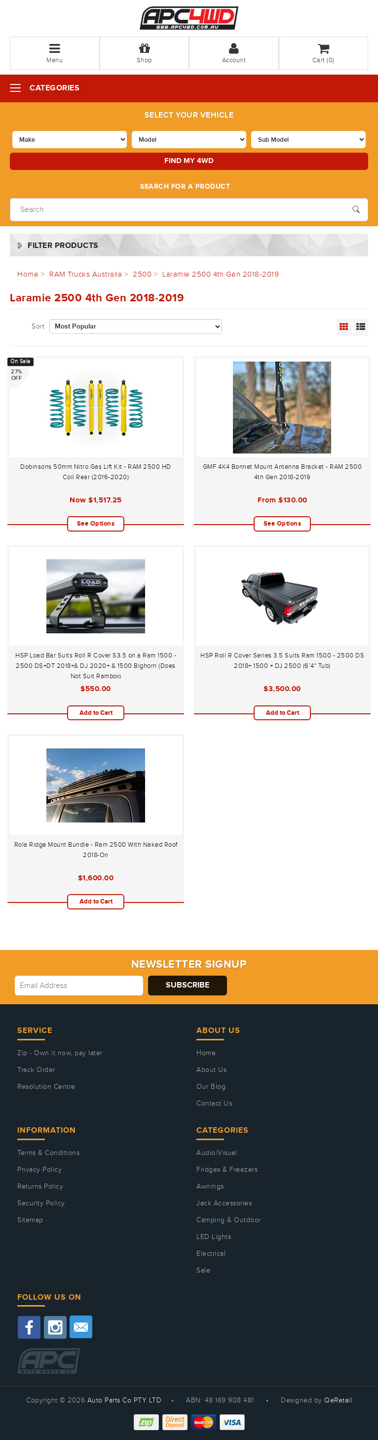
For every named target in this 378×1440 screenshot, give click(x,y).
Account (234, 53)
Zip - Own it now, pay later (60, 1053)
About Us (211, 1070)
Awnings (210, 1187)
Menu (54, 53)
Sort (38, 326)
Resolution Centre (46, 1087)
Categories (54, 88)
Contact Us (214, 1104)
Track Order (36, 1070)
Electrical (211, 1254)
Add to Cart (96, 713)
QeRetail (338, 1400)
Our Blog (211, 1087)
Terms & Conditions (48, 1153)
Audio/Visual (216, 1153)
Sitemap (30, 1220)
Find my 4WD (189, 160)
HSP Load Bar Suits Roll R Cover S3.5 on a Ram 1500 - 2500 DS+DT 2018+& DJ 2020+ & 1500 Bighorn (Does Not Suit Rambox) (95, 666)
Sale (203, 1271)
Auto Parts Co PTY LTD (124, 1400)
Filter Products (63, 245)
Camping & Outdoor (228, 1220)
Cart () (323, 53)
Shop (144, 53)
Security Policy (41, 1203)
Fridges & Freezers (227, 1170)
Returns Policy (40, 1187)
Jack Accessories (224, 1203)
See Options (96, 524)
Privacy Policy (39, 1170)
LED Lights (213, 1237)
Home (206, 1053)
